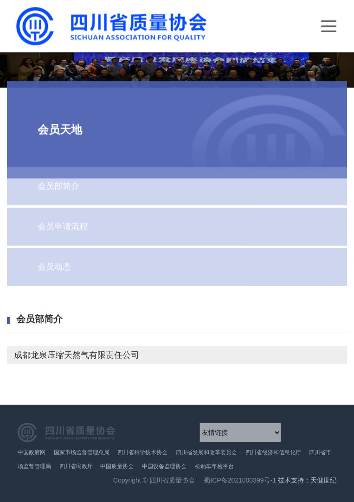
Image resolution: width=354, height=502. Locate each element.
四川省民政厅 (76, 466)
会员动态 (54, 260)
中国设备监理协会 (164, 466)
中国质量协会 (117, 466)
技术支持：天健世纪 (307, 480)
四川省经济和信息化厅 (273, 452)
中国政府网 (31, 452)
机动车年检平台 (214, 466)
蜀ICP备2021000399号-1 (239, 480)
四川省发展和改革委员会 (206, 452)
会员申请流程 (63, 219)
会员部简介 (58, 179)
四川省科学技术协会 (142, 452)
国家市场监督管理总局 (81, 452)
